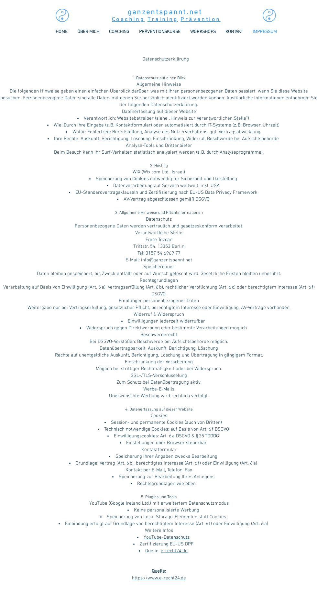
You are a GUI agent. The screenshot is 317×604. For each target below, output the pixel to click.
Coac (120, 19)
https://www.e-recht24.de (159, 578)
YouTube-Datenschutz (167, 537)
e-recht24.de (174, 551)
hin (134, 19)
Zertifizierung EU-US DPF (166, 544)
